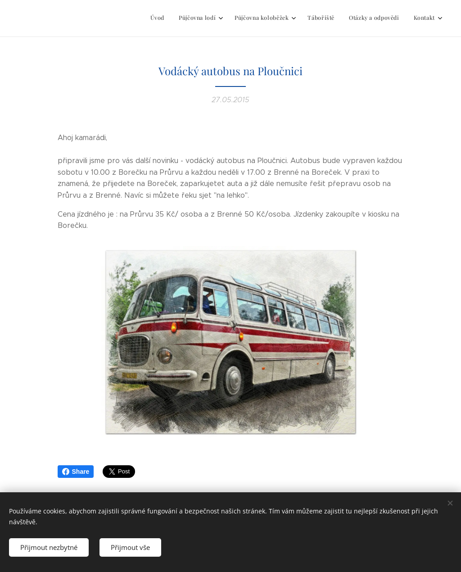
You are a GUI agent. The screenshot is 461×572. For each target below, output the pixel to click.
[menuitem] (356, 18)
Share (76, 471)
